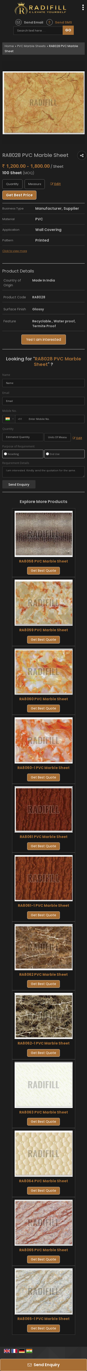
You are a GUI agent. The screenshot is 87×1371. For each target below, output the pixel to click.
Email (5, 393)
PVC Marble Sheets (31, 46)
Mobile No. (9, 411)
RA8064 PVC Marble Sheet (43, 1181)
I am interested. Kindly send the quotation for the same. (43, 471)
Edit (55, 184)
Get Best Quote (43, 570)
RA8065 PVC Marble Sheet (43, 1250)
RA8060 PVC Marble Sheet (43, 699)
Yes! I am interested (43, 339)
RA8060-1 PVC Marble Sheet (43, 767)
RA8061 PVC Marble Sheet (44, 836)
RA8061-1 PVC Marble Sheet (43, 905)
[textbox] (35, 184)
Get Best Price (19, 195)
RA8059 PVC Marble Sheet (43, 630)
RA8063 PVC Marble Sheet (43, 1112)
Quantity (7, 429)
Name (6, 375)
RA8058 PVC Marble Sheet (43, 561)
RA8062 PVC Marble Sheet (43, 974)
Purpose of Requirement (18, 446)
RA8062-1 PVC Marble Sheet (44, 1043)
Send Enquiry (44, 1365)
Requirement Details (15, 463)
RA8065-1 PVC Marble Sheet (43, 1318)
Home (9, 46)
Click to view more (14, 251)
